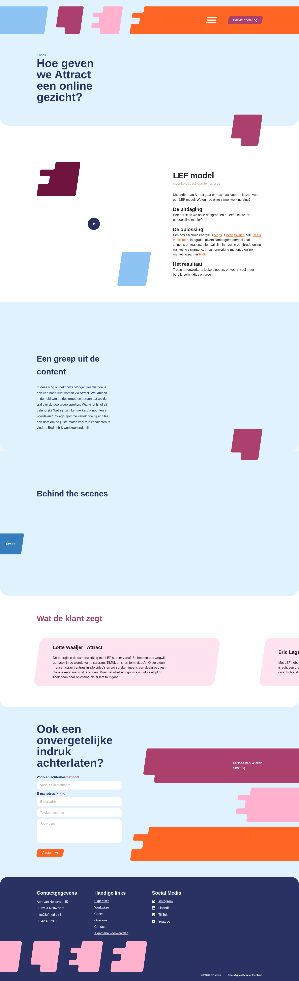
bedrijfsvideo (235, 235)
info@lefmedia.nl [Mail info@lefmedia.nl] (49, 914)
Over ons (101, 920)
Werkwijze (101, 907)
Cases (98, 914)
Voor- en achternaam (58, 777)
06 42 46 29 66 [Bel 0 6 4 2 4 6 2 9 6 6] (47, 921)
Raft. (202, 254)
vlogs (218, 235)
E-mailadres (51, 793)
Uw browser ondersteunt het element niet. (190, 404)
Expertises (102, 901)
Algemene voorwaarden (111, 933)
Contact (100, 926)
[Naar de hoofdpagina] (101, 20)
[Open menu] (211, 20)
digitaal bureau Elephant (248, 975)
